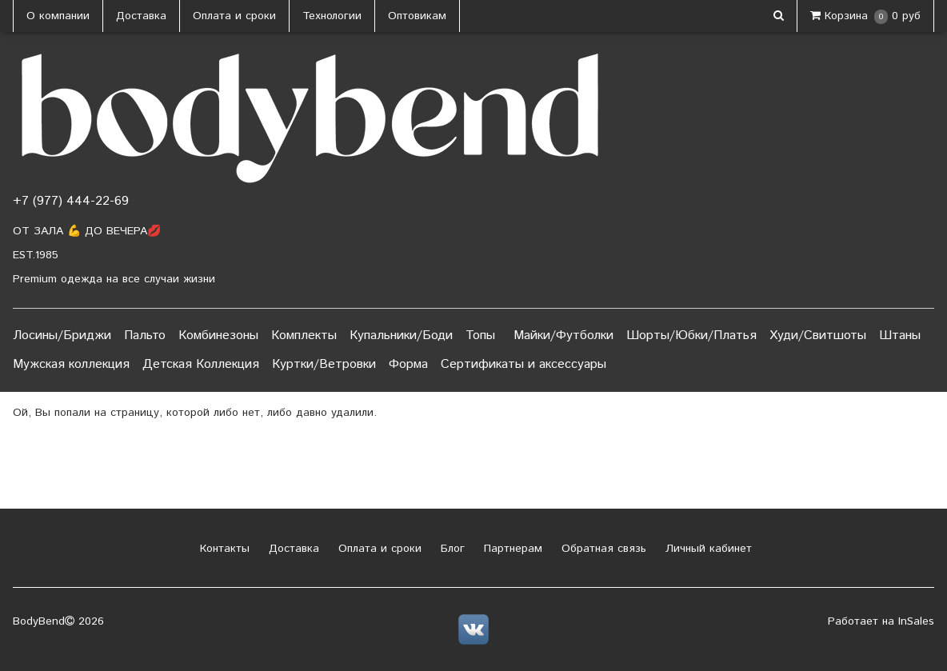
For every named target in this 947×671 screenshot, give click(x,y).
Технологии (332, 16)
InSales (916, 621)
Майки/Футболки (563, 335)
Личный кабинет (706, 549)
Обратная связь (601, 549)
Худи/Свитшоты (817, 335)
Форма (408, 364)
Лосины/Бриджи (62, 335)
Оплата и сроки (234, 16)
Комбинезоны (218, 335)
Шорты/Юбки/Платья (691, 335)
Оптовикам (417, 16)
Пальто (145, 335)
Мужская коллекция (71, 364)
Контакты (223, 549)
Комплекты (304, 335)
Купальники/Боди (401, 335)
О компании (58, 16)
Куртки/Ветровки (324, 364)
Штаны (900, 335)
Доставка (141, 16)
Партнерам (511, 549)
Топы (480, 335)
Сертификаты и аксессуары (523, 364)
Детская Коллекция (200, 364)
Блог (451, 549)
